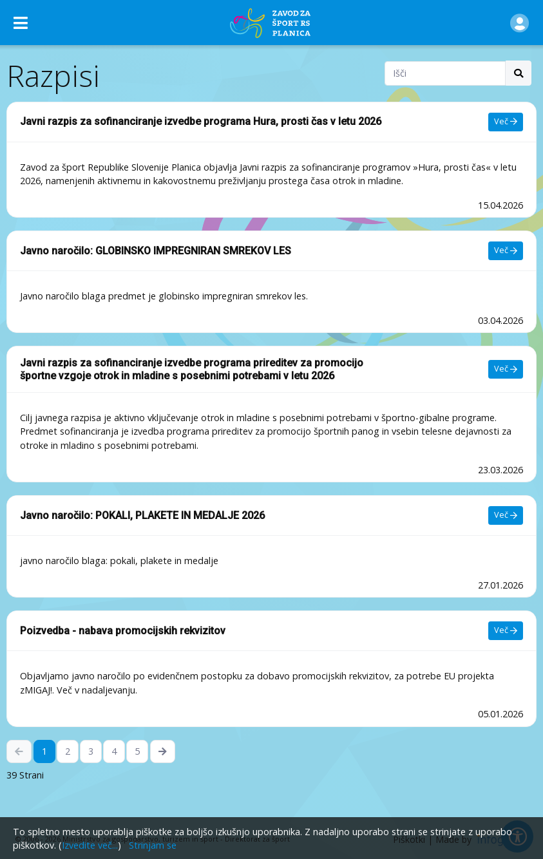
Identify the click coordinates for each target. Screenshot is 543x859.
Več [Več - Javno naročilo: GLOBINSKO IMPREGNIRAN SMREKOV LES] (505, 250)
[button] (519, 22)
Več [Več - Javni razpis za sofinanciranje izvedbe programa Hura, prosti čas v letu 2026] (505, 121)
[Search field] (445, 73)
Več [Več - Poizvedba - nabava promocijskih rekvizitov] (505, 630)
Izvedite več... (90, 845)
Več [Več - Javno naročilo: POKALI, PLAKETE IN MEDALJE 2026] (505, 514)
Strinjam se (152, 845)
